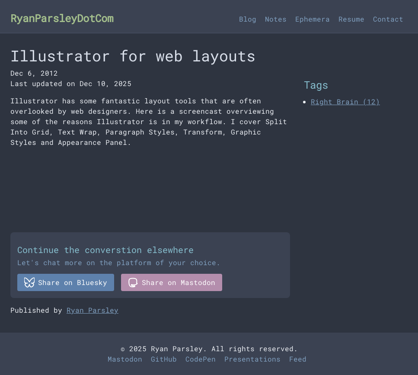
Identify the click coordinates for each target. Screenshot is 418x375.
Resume (351, 18)
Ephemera (312, 18)
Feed (297, 358)
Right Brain (345, 101)
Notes (276, 18)
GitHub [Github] (164, 358)
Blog (247, 18)
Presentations (252, 358)
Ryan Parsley (92, 309)
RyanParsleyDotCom (61, 18)
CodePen (200, 358)
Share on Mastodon (171, 282)
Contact (388, 18)
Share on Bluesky (65, 282)
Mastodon (125, 358)
